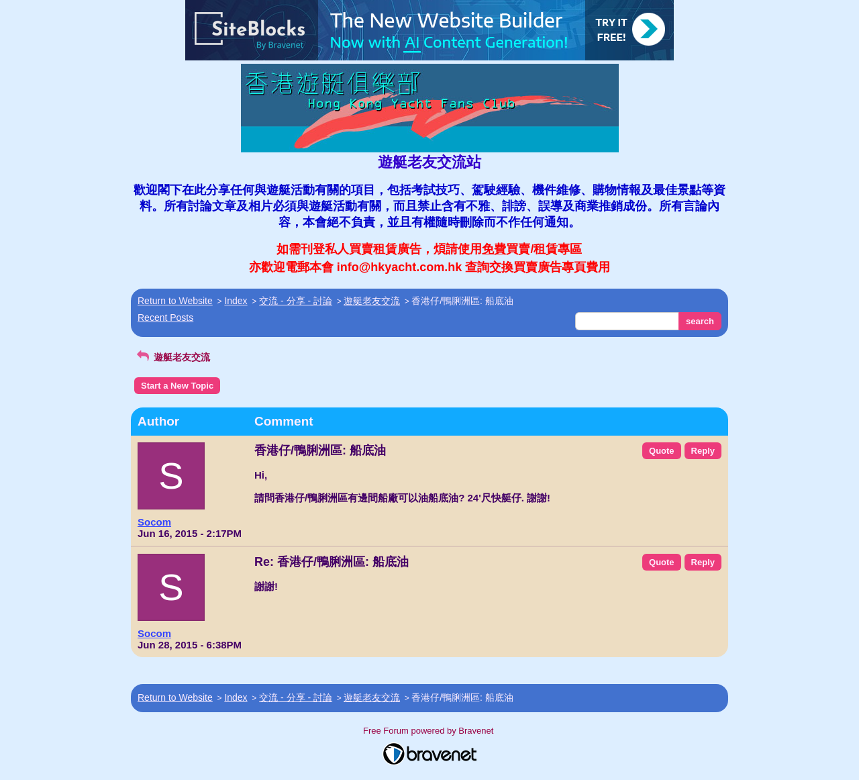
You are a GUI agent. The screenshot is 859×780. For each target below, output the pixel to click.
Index (235, 300)
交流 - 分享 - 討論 (295, 300)
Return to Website (175, 300)
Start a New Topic (177, 386)
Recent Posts (165, 317)
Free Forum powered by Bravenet (429, 731)
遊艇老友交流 (372, 300)
